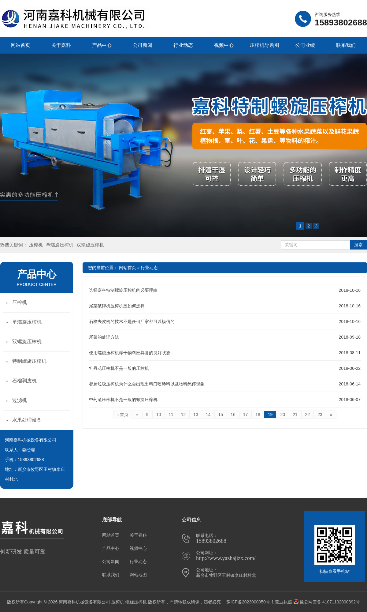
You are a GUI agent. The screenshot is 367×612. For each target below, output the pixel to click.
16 (233, 414)
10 (158, 414)
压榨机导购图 (264, 45)
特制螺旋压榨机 (29, 361)
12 (183, 414)
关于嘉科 (61, 45)
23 (319, 414)
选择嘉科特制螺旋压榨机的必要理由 (123, 290)
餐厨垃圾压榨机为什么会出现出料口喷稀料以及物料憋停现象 (147, 383)
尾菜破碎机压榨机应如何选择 (117, 305)
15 (220, 414)
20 (282, 414)
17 (245, 414)
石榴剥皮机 (24, 380)
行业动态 (183, 45)
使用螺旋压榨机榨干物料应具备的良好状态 (129, 352)
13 (195, 414)
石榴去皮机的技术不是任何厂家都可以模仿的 (132, 321)
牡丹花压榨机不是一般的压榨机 (119, 368)
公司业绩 (305, 45)
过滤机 (19, 400)
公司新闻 (142, 45)
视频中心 (224, 45)
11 (171, 414)
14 (208, 414)
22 (307, 414)
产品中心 (102, 45)
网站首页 (20, 45)
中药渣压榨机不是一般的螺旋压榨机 (123, 399)
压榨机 (36, 244)
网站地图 (138, 574)
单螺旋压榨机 (59, 244)
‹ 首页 (122, 414)
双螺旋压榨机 (90, 244)
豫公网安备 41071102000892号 (326, 601)
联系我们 (346, 45)
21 (295, 414)
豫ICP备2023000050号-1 (250, 601)
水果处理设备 (27, 419)
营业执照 (283, 601)
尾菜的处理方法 (104, 337)
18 (257, 414)
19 (270, 414)
